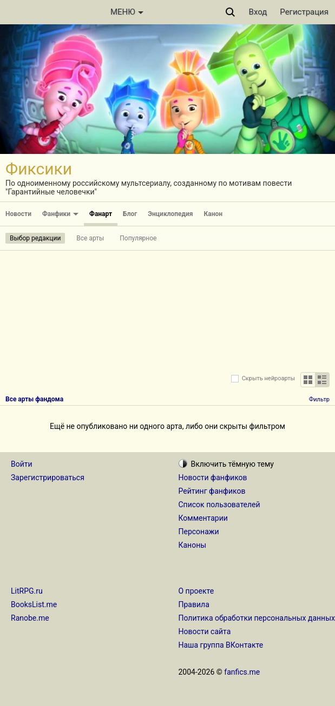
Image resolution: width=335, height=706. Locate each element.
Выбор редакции (35, 238)
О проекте (196, 591)
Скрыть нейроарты (268, 378)
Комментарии (203, 518)
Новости (18, 214)
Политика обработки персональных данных (257, 618)
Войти (21, 464)
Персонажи (199, 531)
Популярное (138, 238)
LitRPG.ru (27, 591)
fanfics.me (242, 672)
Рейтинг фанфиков (212, 491)
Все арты (90, 238)
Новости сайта (205, 631)
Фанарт (100, 214)
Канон (213, 214)
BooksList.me (34, 604)
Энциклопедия (170, 214)
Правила (194, 604)
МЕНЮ (126, 12)
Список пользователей (219, 504)
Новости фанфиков (213, 477)
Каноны (193, 545)
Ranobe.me (30, 618)
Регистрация (304, 12)
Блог (130, 214)
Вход (258, 12)
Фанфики (60, 214)
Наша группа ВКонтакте (221, 645)
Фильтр (319, 399)
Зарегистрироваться (47, 477)
